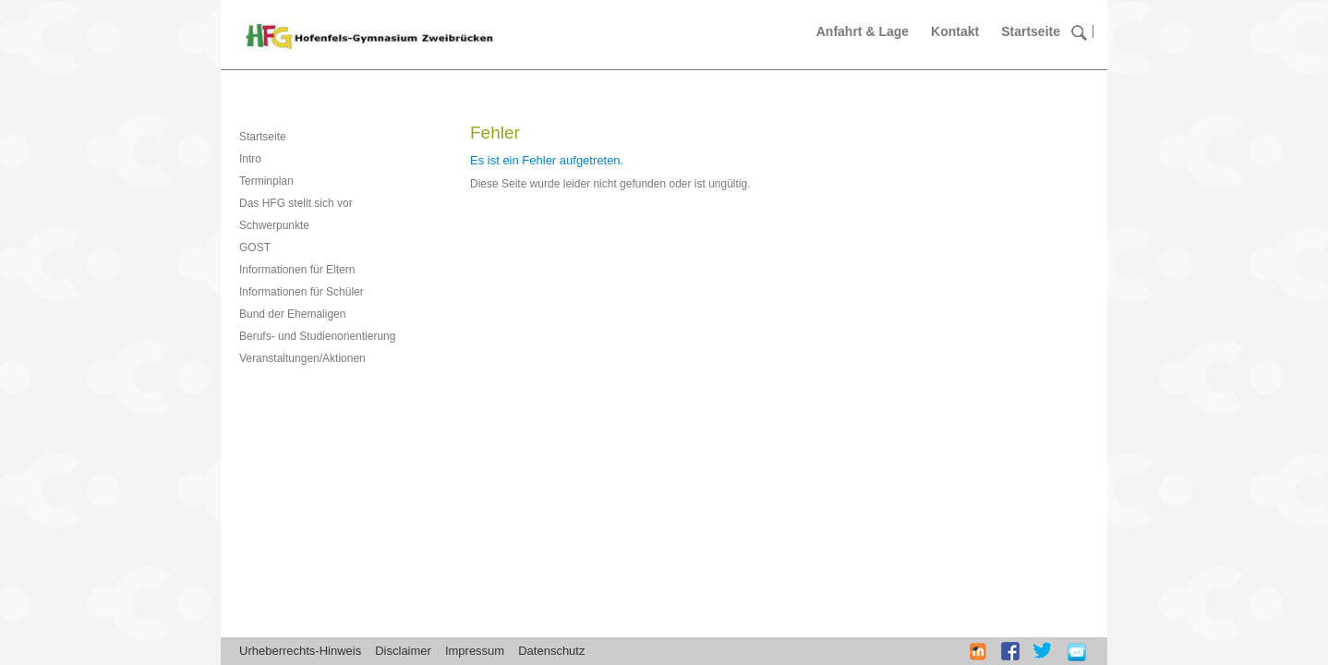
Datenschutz (551, 651)
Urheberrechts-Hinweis (300, 651)
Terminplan (266, 181)
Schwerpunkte (274, 225)
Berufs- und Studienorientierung (317, 336)
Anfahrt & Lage (862, 31)
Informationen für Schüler (301, 291)
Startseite (1030, 31)
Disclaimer (403, 651)
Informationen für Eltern (297, 269)
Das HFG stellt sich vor (296, 203)
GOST (255, 247)
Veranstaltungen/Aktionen (302, 358)
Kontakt (955, 31)
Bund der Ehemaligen (292, 314)
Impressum (474, 651)
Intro (250, 158)
